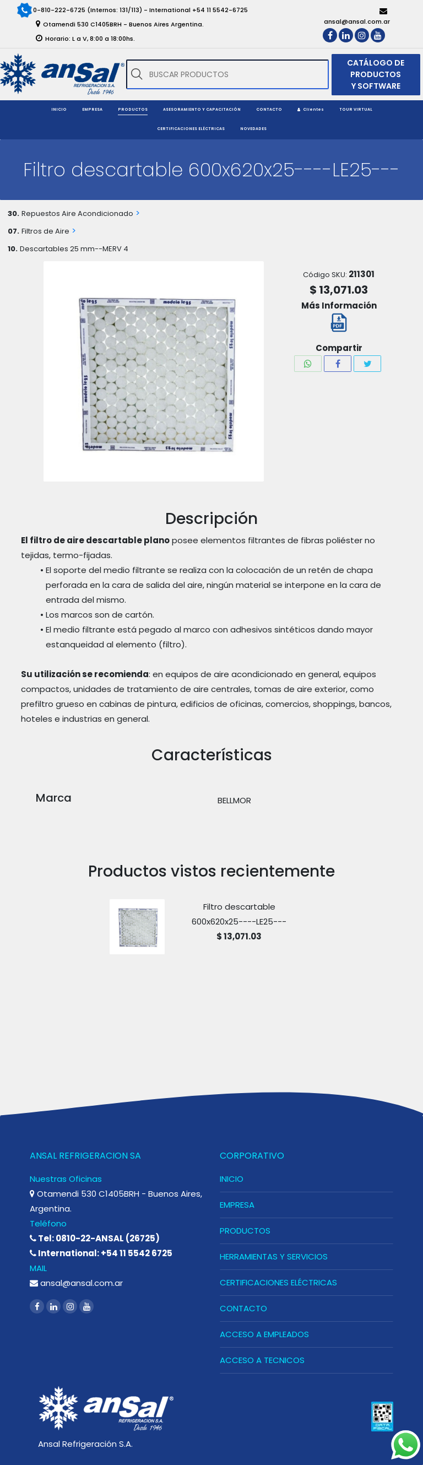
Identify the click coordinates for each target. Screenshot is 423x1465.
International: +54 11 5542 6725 (101, 1253)
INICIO (231, 1179)
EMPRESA (237, 1204)
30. (13, 213)
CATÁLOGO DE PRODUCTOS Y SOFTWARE (375, 74)
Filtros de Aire (45, 231)
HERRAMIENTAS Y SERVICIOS (274, 1256)
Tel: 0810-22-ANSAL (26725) (95, 1238)
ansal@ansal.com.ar (76, 1283)
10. (13, 249)
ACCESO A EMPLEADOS (264, 1334)
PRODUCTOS (245, 1230)
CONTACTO (243, 1308)
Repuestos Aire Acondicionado (77, 213)
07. (13, 231)
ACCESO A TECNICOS (262, 1360)
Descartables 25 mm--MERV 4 (74, 249)
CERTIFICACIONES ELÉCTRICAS (278, 1282)
